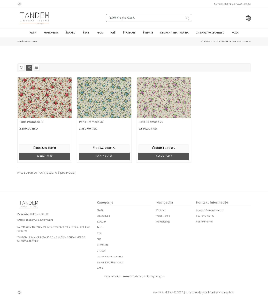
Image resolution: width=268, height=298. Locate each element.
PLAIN (32, 32)
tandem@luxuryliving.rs (39, 219)
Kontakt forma (204, 221)
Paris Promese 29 (151, 122)
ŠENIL (86, 32)
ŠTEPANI (148, 32)
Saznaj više (45, 156)
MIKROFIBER (51, 32)
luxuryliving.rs (155, 276)
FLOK (100, 32)
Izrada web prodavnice (202, 292)
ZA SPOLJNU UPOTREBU (210, 32)
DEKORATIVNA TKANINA (174, 32)
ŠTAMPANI (129, 32)
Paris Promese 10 (31, 122)
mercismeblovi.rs (134, 276)
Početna (206, 41)
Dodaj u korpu (44, 148)
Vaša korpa (163, 216)
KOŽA (235, 32)
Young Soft (226, 292)
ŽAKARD (70, 32)
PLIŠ (112, 32)
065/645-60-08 (39, 214)
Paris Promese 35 (91, 122)
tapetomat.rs (112, 276)
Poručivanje (163, 221)
